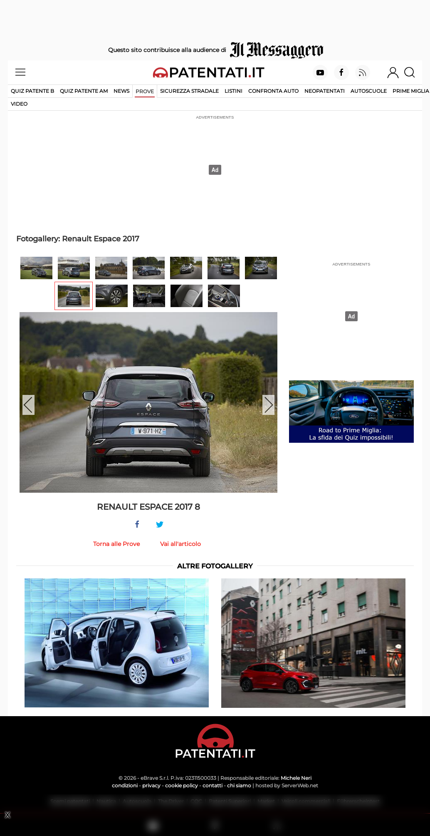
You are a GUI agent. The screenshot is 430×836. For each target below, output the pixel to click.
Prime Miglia (411, 91)
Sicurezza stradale (189, 91)
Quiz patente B (32, 91)
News (121, 91)
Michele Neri (296, 778)
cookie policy (181, 785)
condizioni (125, 785)
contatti (212, 785)
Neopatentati (324, 91)
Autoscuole (369, 91)
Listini (233, 91)
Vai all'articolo (180, 544)
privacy (151, 785)
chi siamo (239, 785)
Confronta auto (273, 91)
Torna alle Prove (116, 544)
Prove (145, 91)
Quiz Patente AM (84, 91)
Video (19, 104)
